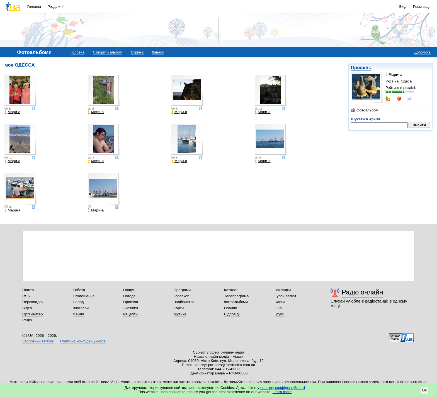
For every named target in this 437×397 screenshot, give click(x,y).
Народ (78, 302)
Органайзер (32, 314)
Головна (34, 6)
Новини (230, 308)
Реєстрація (422, 6)
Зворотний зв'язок (38, 341)
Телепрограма (236, 296)
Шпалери (81, 308)
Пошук (129, 290)
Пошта (28, 290)
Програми (182, 290)
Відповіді (232, 314)
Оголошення (83, 296)
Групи (279, 314)
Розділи (54, 6)
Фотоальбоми (236, 302)
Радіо (27, 320)
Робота (79, 290)
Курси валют (285, 296)
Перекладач (32, 302)
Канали (158, 52)
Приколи (130, 302)
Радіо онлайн (362, 292)
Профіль (361, 67)
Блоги (280, 302)
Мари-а (12, 112)
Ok (424, 390)
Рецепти (130, 314)
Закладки (283, 290)
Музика (180, 314)
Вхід (403, 6)
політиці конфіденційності (282, 388)
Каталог (231, 290)
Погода (129, 296)
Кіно (278, 308)
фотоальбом (364, 110)
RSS (26, 296)
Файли (78, 314)
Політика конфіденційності (83, 341)
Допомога (422, 52)
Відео (27, 308)
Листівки (130, 308)
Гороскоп (181, 296)
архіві (374, 119)
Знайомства (184, 302)
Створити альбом (107, 52)
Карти (179, 308)
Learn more (282, 392)
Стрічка (137, 52)
